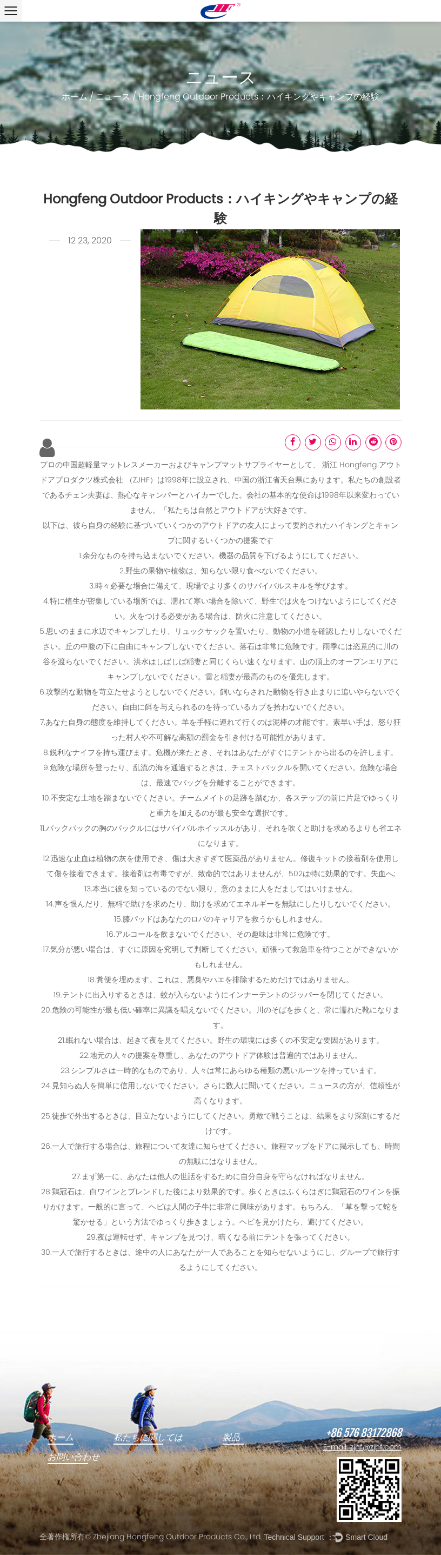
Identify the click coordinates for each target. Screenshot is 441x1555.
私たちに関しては (148, 1437)
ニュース (113, 97)
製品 (231, 1437)
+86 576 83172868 (364, 1433)
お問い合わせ (73, 1457)
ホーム (75, 97)
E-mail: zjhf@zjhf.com (362, 1447)
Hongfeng (359, 465)
